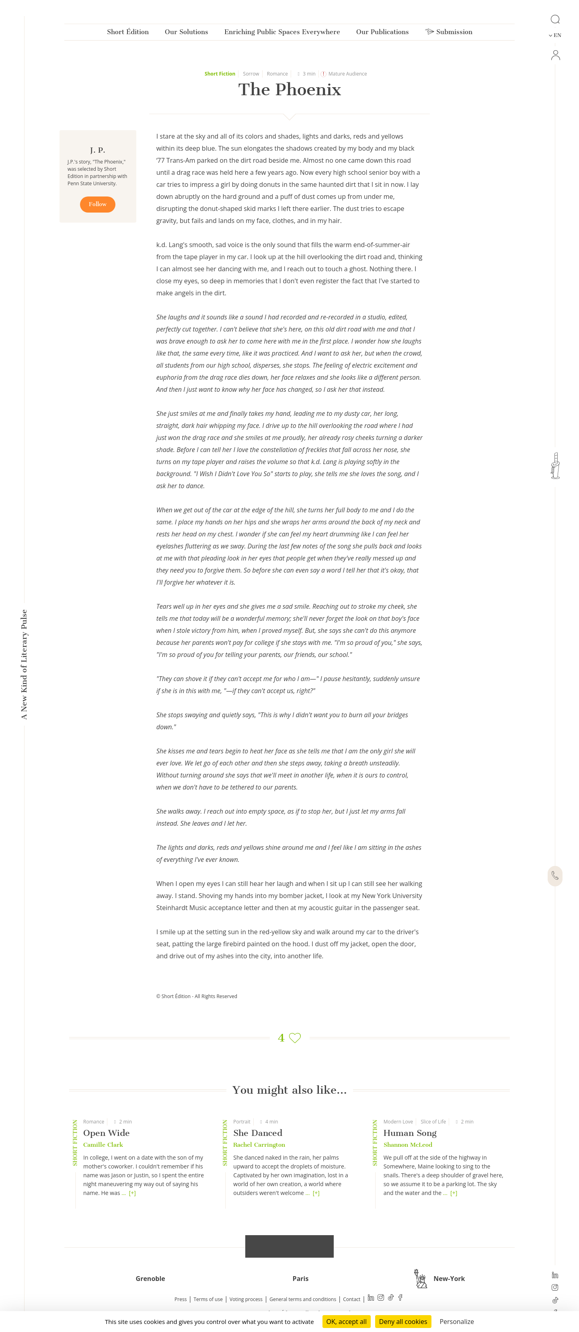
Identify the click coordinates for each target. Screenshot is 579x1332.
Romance (277, 73)
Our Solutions (186, 33)
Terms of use (208, 1299)
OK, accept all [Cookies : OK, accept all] (346, 1321)
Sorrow (251, 73)
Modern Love (398, 1121)
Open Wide (106, 1133)
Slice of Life (433, 1121)
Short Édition (128, 33)
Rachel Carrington (259, 1144)
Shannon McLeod (408, 1144)
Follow (98, 204)
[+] (132, 1193)
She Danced (257, 1133)
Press (181, 1299)
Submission (448, 33)
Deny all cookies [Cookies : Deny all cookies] (403, 1321)
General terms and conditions (302, 1299)
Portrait (241, 1121)
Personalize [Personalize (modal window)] (456, 1321)
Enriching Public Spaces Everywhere (282, 33)
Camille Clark (103, 1144)
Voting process (246, 1299)
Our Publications (382, 33)
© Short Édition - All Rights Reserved (196, 996)
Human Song (410, 1133)
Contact (351, 1299)
